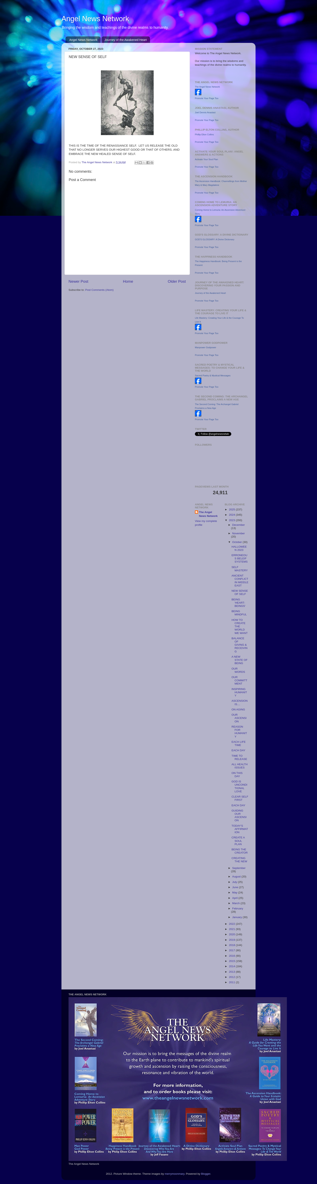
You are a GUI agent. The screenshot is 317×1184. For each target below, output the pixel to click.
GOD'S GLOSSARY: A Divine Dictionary (214, 239)
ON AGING (238, 709)
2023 (232, 520)
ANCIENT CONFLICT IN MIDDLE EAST (239, 580)
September (239, 868)
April (235, 897)
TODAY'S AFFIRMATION (239, 829)
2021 (232, 929)
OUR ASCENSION (238, 718)
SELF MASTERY (239, 569)
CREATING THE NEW (239, 860)
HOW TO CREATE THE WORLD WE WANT (239, 626)
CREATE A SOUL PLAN (238, 840)
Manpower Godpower (205, 347)
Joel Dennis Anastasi (205, 112)
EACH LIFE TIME (238, 743)
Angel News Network (95, 19)
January (237, 917)
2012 (232, 977)
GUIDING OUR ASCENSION (238, 815)
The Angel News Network (207, 87)
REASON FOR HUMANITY (239, 731)
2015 (232, 961)
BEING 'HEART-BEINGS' (238, 602)
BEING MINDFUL (239, 613)
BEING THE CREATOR (239, 851)
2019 (232, 939)
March (236, 903)
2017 (232, 950)
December (238, 524)
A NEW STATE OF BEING (239, 660)
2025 (232, 509)
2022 (232, 923)
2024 (232, 514)
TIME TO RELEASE (239, 757)
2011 (232, 982)
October (237, 542)
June (235, 887)
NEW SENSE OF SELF (239, 592)
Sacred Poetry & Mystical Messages (212, 375)
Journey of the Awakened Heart (126, 39)
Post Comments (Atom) (99, 289)
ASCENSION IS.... (239, 702)
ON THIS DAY (237, 774)
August (237, 876)
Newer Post (78, 281)
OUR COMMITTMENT (239, 680)
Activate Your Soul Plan (206, 159)
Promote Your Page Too (206, 98)
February (237, 908)
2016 (232, 955)
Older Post (177, 281)
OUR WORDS (238, 670)
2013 (232, 971)
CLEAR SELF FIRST (239, 798)
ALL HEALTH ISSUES (239, 766)
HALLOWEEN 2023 (239, 548)
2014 (232, 966)
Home (128, 281)
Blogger (205, 1173)
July (235, 882)
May (235, 892)
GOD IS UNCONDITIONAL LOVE (239, 786)
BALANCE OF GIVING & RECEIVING (239, 645)
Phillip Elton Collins (204, 134)
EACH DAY (238, 750)
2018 (232, 945)
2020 (232, 934)
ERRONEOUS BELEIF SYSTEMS (239, 558)
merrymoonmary (174, 1173)
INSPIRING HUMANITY (239, 692)
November (238, 533)
